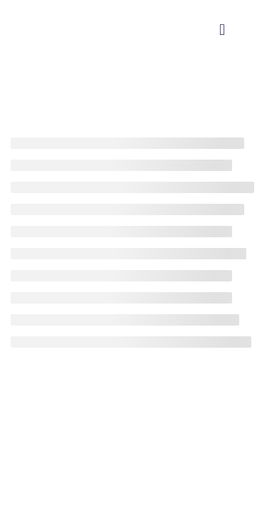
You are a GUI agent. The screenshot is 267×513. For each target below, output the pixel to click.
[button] (222, 29)
